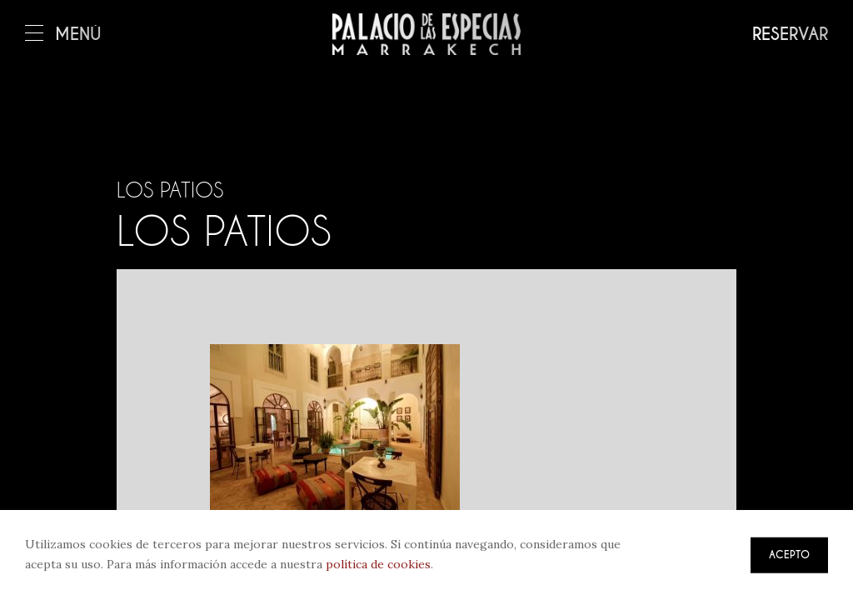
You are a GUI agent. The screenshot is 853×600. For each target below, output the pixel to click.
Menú (63, 34)
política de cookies (378, 564)
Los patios (170, 190)
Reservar (790, 34)
